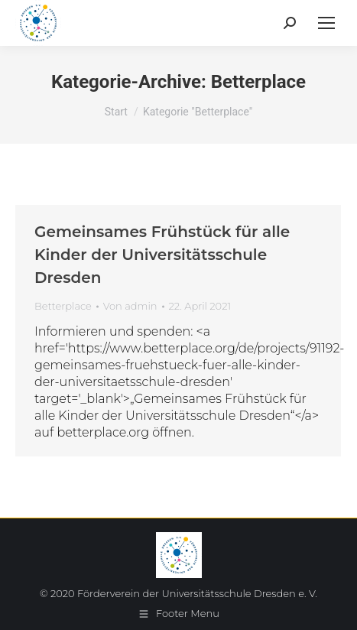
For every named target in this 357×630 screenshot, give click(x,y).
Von (130, 306)
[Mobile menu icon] (326, 23)
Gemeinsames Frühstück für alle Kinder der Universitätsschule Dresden (162, 254)
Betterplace (63, 306)
